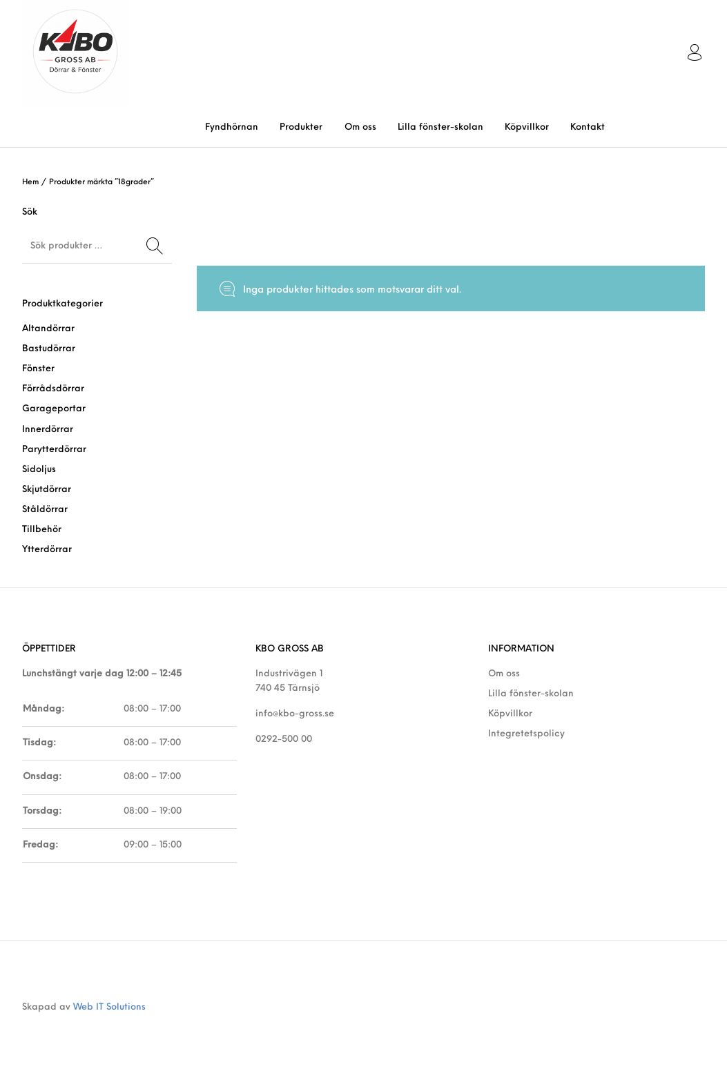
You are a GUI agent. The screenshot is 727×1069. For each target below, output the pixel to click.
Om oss (504, 673)
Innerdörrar (47, 429)
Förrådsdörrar (53, 388)
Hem (30, 182)
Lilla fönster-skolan (531, 693)
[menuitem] (232, 127)
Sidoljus (39, 469)
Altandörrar (48, 328)
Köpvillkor (510, 713)
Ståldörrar (45, 509)
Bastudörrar (48, 348)
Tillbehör (41, 529)
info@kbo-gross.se (294, 713)
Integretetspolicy (526, 733)
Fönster (38, 368)
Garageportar (54, 408)
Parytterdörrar (54, 449)
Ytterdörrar (47, 549)
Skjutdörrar (46, 489)
